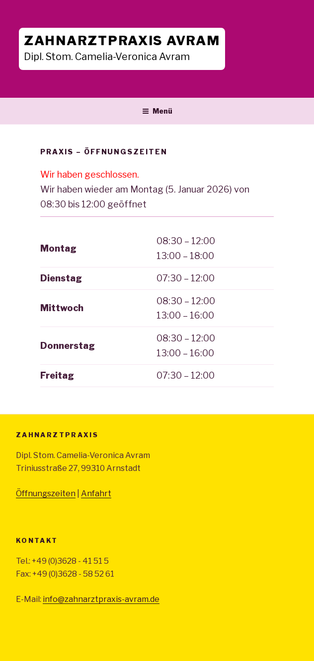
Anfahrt (96, 493)
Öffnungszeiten (46, 493)
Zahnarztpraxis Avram (122, 40)
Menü (157, 111)
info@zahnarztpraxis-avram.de (101, 599)
